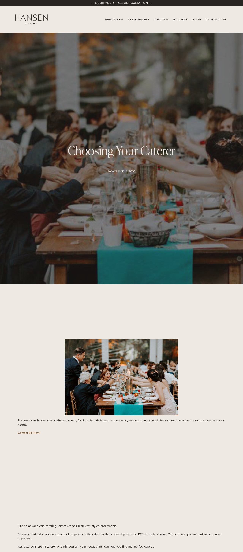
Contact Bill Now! (29, 432)
